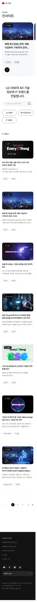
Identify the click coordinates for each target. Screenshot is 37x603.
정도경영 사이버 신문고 (8, 551)
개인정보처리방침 (7, 538)
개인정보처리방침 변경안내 (9, 542)
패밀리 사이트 (8, 573)
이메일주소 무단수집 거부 (9, 546)
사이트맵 (4, 555)
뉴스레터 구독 (6, 559)
